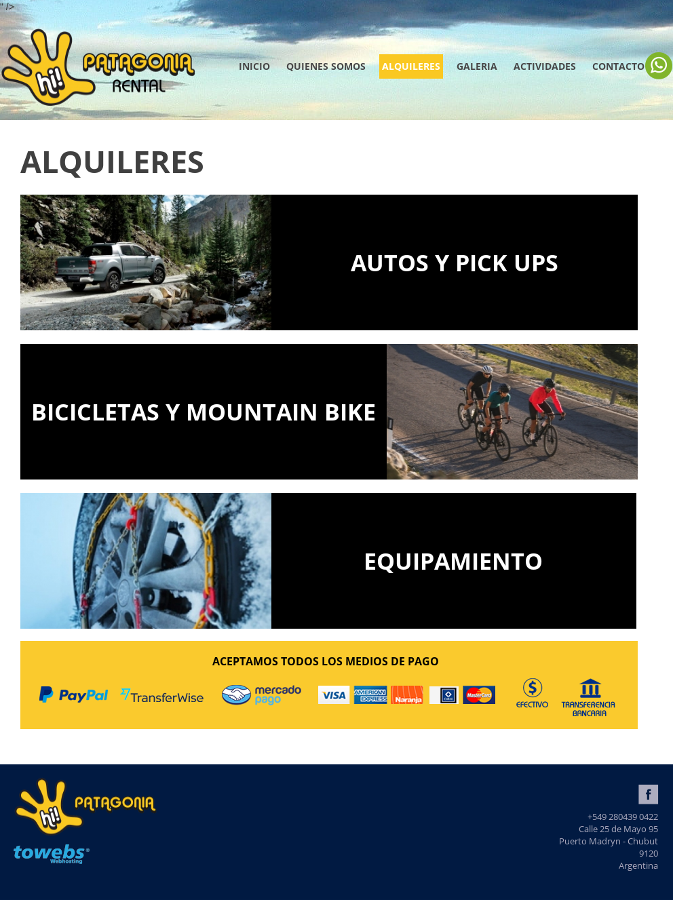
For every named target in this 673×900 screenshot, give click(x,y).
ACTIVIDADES (545, 66)
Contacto (618, 66)
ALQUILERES (411, 66)
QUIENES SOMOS (326, 66)
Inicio (254, 66)
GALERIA (477, 66)
